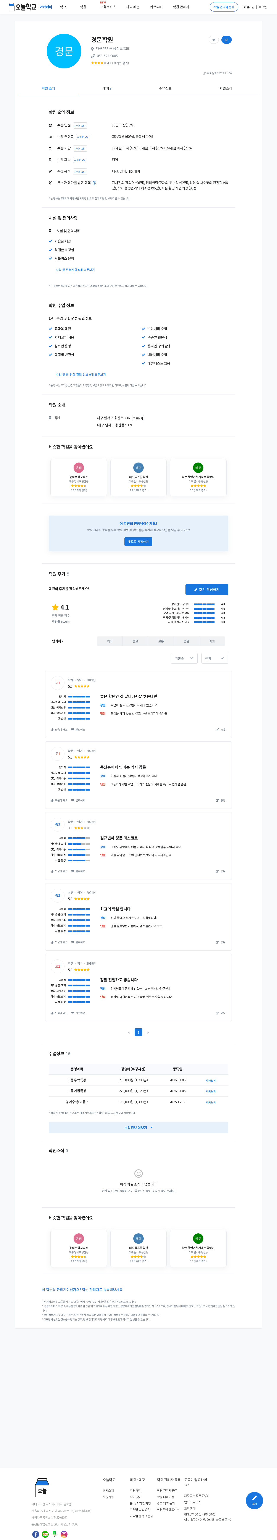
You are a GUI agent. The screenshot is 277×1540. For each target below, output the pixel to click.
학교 (63, 6)
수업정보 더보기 (138, 1127)
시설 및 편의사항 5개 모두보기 (75, 269)
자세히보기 (80, 125)
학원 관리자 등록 (224, 7)
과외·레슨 (133, 6)
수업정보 (165, 88)
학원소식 (225, 88)
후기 (107, 88)
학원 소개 (48, 88)
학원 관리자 (181, 6)
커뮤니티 (156, 6)
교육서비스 (108, 5)
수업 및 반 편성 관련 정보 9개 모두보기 (81, 374)
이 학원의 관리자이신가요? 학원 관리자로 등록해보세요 (82, 1289)
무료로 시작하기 (138, 541)
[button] (184, 658)
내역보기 (211, 1080)
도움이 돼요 (59, 729)
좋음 (186, 641)
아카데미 (46, 6)
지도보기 (138, 418)
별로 (135, 641)
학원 (83, 6)
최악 (110, 641)
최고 (212, 641)
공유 (220, 729)
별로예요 (78, 729)
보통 (161, 641)
